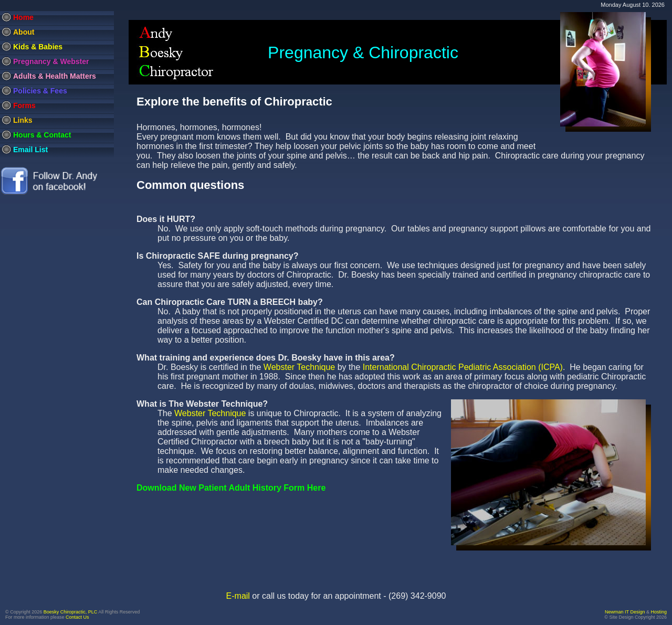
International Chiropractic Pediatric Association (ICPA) (463, 367)
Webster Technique (299, 367)
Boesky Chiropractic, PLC (71, 612)
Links (23, 120)
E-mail (238, 595)
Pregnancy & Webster (51, 61)
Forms (24, 105)
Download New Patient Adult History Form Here (231, 487)
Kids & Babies (37, 47)
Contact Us (77, 617)
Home (23, 17)
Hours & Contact (42, 135)
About (23, 32)
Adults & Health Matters (54, 76)
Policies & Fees (40, 91)
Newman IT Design (625, 612)
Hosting (658, 612)
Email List (30, 149)
